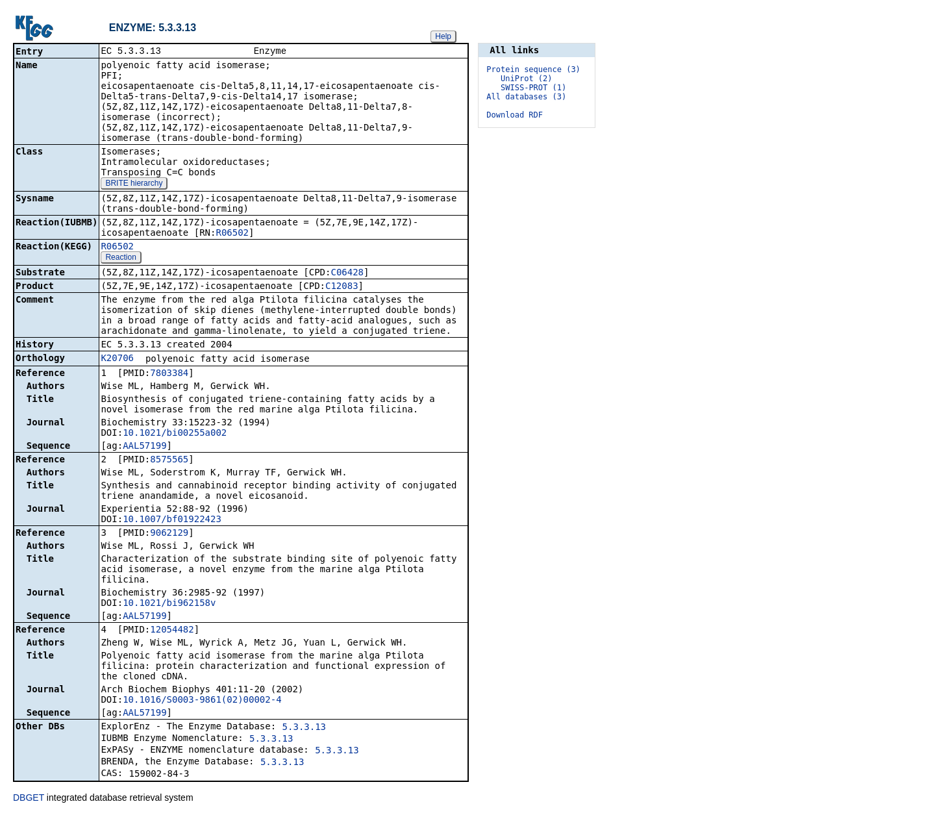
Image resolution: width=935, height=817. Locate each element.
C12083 (341, 287)
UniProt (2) (526, 78)
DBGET (28, 799)
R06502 (232, 234)
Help (443, 36)
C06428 (347, 273)
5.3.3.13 (304, 728)
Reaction (120, 258)
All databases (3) (526, 96)
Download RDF (514, 114)
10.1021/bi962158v (169, 604)
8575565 (169, 460)
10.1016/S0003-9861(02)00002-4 (202, 701)
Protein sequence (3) (533, 69)
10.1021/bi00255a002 (175, 434)
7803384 (169, 374)
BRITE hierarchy (133, 184)
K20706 (117, 359)
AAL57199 (144, 447)
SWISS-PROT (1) (533, 87)
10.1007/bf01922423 (172, 520)
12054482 (171, 630)
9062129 (169, 534)
